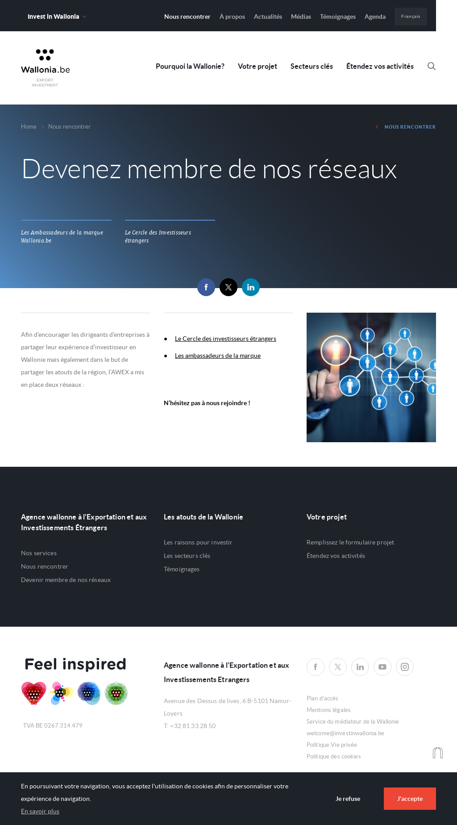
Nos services (39, 553)
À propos (232, 16)
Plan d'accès (323, 698)
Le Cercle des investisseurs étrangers (225, 338)
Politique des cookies (334, 756)
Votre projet (257, 66)
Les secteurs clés (187, 555)
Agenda (375, 16)
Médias (301, 16)
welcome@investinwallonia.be (346, 733)
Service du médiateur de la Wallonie (353, 721)
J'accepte (410, 798)
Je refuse (348, 798)
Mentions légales (329, 710)
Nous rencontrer (187, 16)
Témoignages (338, 16)
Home (29, 126)
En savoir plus (40, 811)
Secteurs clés (312, 66)
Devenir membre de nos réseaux (66, 579)
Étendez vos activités (380, 66)
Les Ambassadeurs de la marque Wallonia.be (62, 236)
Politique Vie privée (332, 744)
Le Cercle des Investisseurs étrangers (158, 236)
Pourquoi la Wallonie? (190, 66)
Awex (45, 68)
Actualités (268, 16)
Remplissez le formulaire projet (350, 542)
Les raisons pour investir (198, 542)
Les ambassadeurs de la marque (218, 355)
